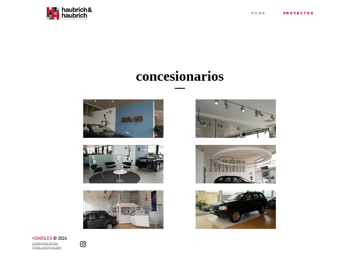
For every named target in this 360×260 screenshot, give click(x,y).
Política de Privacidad (46, 248)
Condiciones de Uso (45, 243)
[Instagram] (83, 244)
